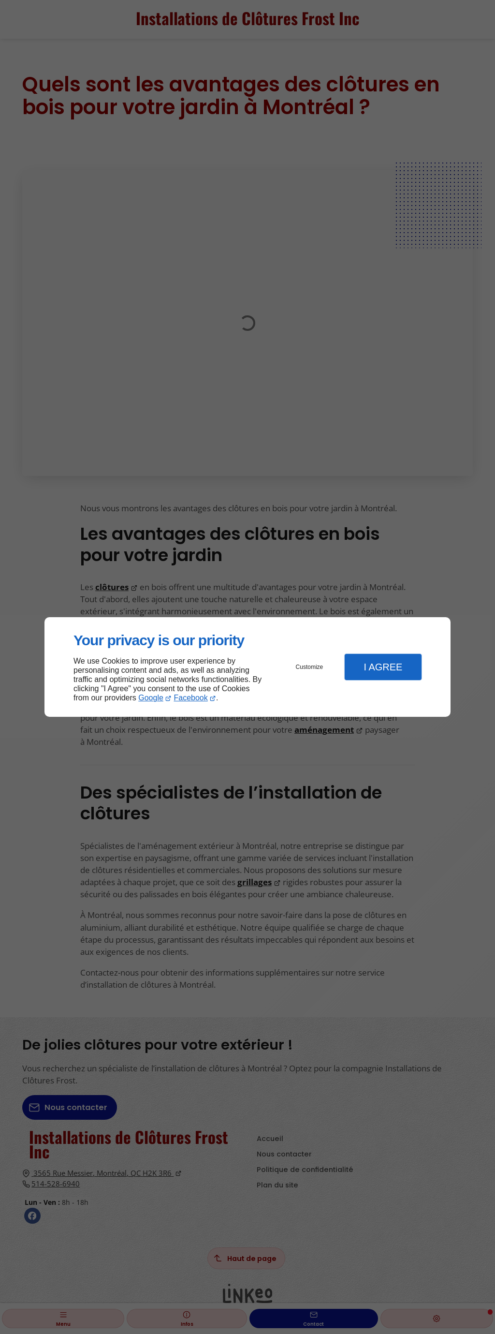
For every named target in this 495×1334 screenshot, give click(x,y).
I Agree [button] (383, 667)
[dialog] (247, 667)
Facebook (191, 698)
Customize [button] (309, 667)
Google (150, 698)
